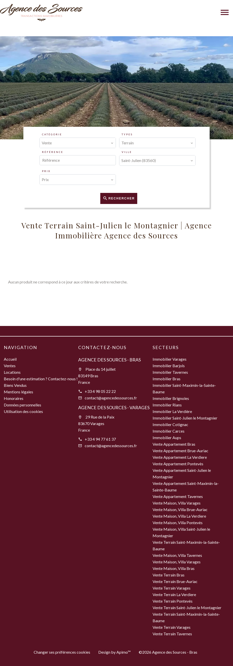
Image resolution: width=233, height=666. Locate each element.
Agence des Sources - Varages (114, 407)
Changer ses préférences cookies (62, 652)
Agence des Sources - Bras (109, 359)
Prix (46, 171)
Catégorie (52, 134)
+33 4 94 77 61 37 (100, 439)
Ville (127, 151)
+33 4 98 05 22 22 (100, 391)
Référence (52, 151)
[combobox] (78, 143)
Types (127, 134)
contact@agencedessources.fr (111, 397)
